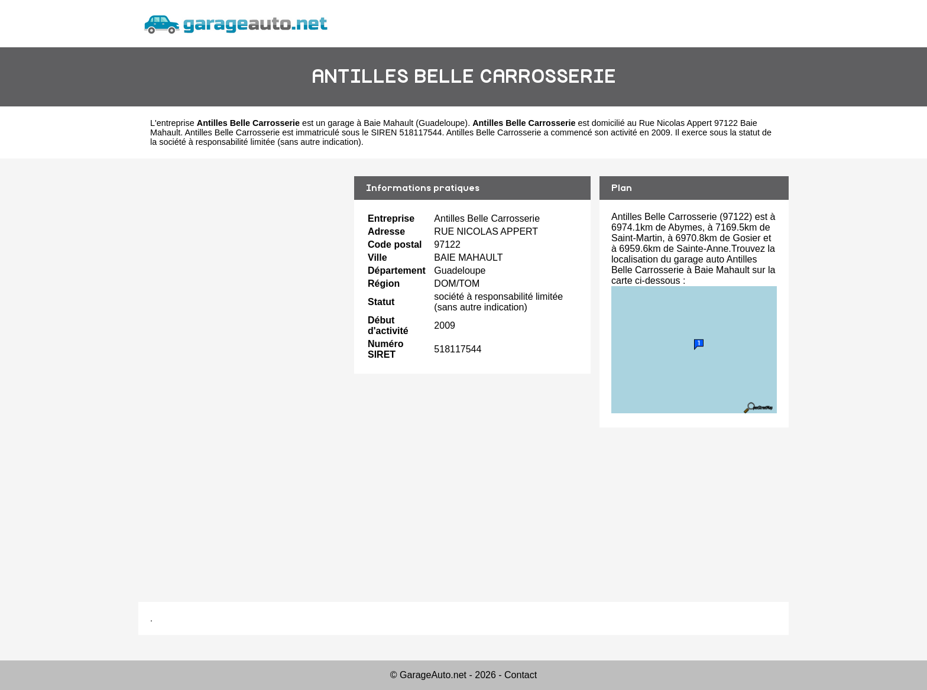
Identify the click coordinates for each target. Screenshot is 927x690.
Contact (520, 675)
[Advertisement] (242, 371)
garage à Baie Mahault (370, 123)
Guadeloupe (442, 123)
